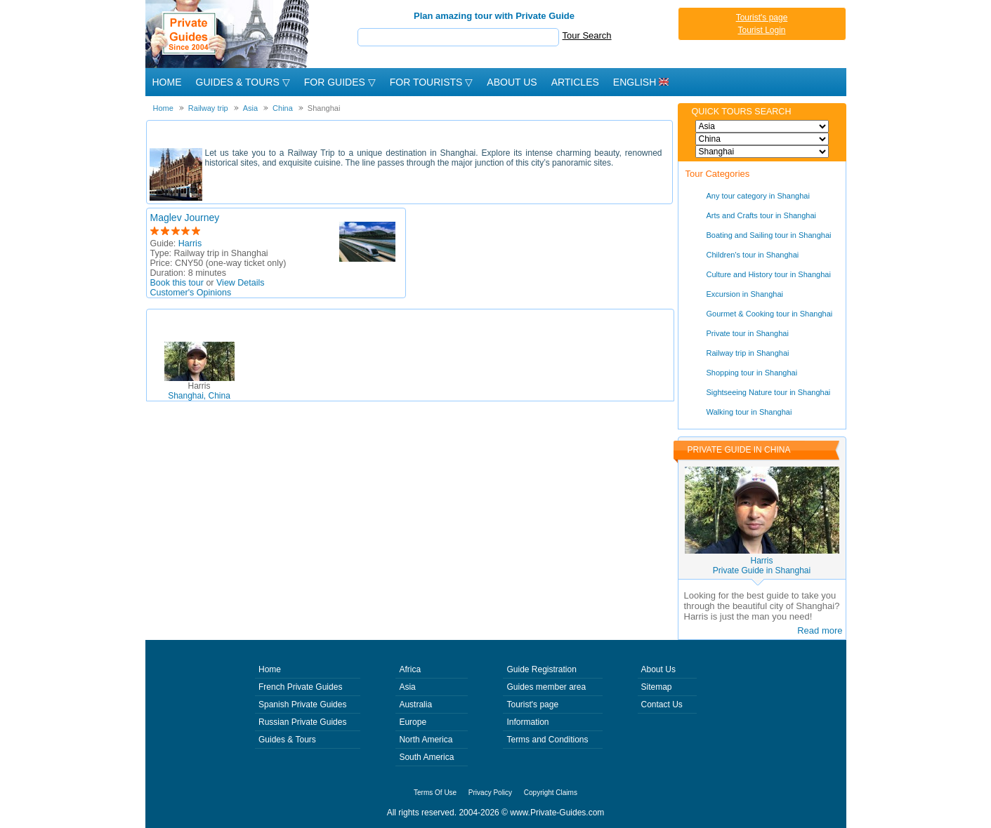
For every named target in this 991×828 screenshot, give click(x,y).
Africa (410, 669)
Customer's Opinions (191, 293)
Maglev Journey (185, 217)
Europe (412, 722)
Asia (407, 687)
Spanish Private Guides (302, 704)
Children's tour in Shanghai (753, 255)
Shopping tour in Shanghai (752, 372)
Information (527, 722)
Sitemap (656, 687)
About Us (512, 82)
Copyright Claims (550, 792)
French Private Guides (300, 687)
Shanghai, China (199, 391)
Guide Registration (541, 669)
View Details (240, 283)
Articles (575, 82)
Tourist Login (761, 30)
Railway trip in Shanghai (748, 353)
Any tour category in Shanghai (758, 196)
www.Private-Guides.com (557, 812)
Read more (819, 630)
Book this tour (177, 283)
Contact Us (662, 704)
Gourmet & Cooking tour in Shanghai (770, 313)
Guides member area (546, 687)
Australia (415, 704)
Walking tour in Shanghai (749, 412)
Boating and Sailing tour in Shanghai (769, 235)
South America (426, 757)
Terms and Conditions (547, 739)
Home (167, 82)
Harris (190, 243)
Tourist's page (762, 17)
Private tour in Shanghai (748, 333)
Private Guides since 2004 (228, 34)
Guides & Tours (287, 739)
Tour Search (587, 35)
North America (425, 739)
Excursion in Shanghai (745, 294)
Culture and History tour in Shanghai (769, 274)
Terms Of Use (435, 792)
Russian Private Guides (302, 722)
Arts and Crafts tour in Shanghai (762, 215)
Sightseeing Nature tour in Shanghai (769, 392)
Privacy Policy (490, 792)
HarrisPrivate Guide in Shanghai (761, 565)
